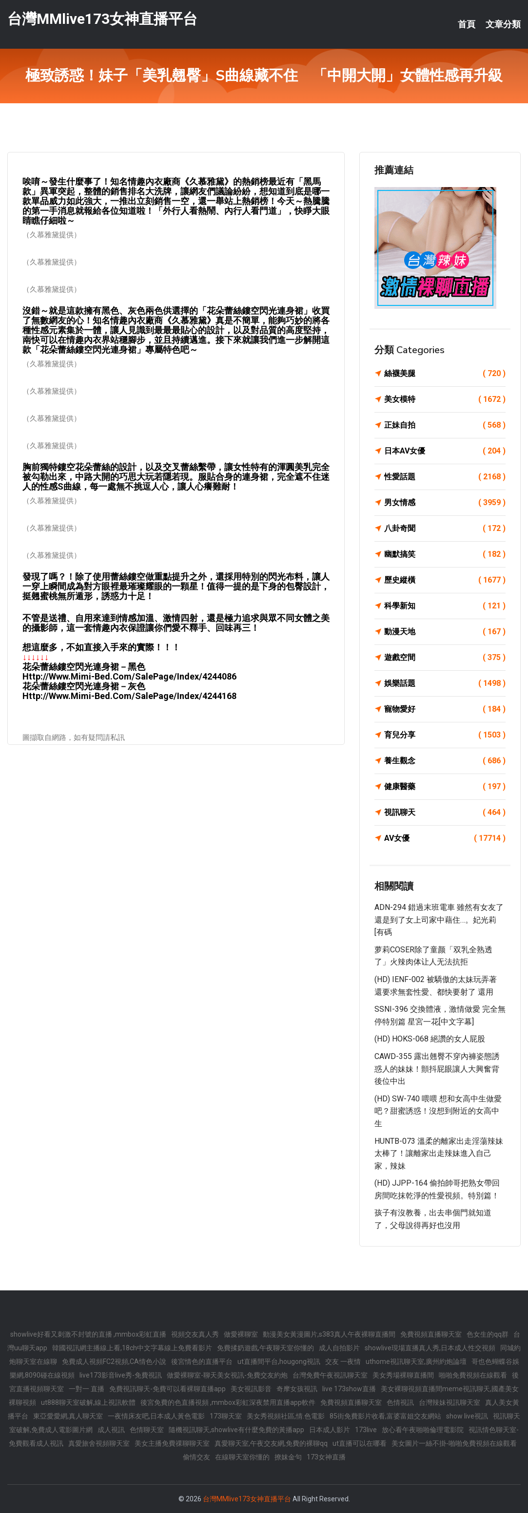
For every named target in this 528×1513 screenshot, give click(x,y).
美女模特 (445, 399)
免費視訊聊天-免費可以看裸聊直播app (167, 1389)
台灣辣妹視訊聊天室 (449, 1402)
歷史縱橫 (445, 580)
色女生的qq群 (487, 1334)
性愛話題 (445, 477)
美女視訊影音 (251, 1389)
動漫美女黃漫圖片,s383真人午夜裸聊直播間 (329, 1334)
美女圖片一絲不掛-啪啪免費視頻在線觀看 (454, 1443)
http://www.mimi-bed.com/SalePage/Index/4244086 (129, 676)
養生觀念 (445, 761)
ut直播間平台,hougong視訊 (278, 1361)
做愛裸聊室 (241, 1334)
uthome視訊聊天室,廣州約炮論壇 (416, 1361)
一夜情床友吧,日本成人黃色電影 (156, 1416)
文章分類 (503, 24)
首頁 (466, 24)
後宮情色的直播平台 (202, 1361)
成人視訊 (111, 1430)
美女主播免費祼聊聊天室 (172, 1443)
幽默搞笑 (445, 554)
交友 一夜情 (343, 1361)
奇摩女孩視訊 (296, 1389)
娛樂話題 (445, 683)
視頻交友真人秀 (195, 1334)
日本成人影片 (329, 1430)
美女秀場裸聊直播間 (403, 1375)
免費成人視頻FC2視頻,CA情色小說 (114, 1361)
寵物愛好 (445, 709)
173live (366, 1430)
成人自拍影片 (339, 1348)
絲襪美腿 (445, 373)
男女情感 (445, 503)
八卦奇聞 (445, 528)
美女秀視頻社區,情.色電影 (286, 1416)
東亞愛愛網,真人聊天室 (68, 1416)
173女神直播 (326, 1457)
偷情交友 (196, 1457)
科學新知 (445, 606)
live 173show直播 (349, 1389)
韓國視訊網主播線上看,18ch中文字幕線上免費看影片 (132, 1348)
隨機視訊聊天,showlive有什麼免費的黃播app (236, 1430)
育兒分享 (445, 735)
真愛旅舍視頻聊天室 (99, 1443)
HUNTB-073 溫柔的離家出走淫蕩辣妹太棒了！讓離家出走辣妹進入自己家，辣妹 (438, 1153)
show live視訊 (467, 1416)
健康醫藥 (445, 787)
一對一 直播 (86, 1389)
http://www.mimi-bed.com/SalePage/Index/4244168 (129, 696)
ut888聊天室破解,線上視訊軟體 (88, 1402)
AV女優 (445, 838)
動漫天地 (445, 632)
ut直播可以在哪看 (359, 1443)
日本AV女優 (445, 451)
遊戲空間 (445, 657)
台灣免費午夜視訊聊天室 (330, 1375)
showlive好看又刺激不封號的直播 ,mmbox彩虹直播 (88, 1334)
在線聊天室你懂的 (242, 1457)
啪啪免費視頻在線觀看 (473, 1375)
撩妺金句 (288, 1457)
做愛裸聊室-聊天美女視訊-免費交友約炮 (227, 1375)
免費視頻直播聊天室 (431, 1334)
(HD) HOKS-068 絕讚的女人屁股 (429, 1038)
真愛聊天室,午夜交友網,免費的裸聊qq (271, 1443)
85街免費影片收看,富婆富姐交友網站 (385, 1416)
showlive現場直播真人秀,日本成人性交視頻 (430, 1348)
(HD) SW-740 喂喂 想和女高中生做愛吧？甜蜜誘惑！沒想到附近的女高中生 (438, 1111)
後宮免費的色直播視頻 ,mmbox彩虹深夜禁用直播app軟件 (227, 1402)
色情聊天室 (147, 1430)
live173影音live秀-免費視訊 (120, 1375)
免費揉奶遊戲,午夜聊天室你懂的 (265, 1348)
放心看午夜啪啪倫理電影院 (423, 1430)
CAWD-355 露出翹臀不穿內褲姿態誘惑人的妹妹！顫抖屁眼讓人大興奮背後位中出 (437, 1069)
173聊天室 (226, 1416)
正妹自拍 (445, 425)
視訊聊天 (445, 812)
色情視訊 (400, 1402)
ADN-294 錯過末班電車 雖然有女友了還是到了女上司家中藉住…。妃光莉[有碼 (439, 920)
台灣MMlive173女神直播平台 (102, 18)
